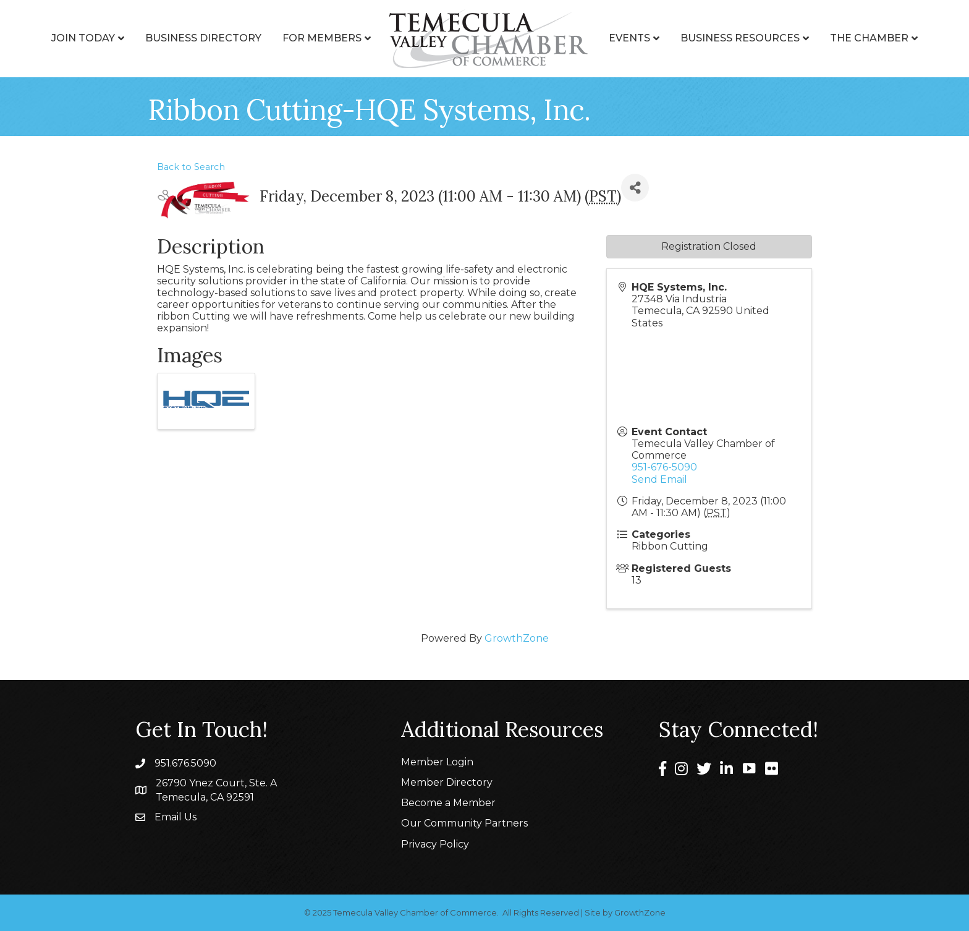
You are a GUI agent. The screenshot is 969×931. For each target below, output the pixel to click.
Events (629, 38)
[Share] (635, 188)
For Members (322, 38)
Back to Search (191, 166)
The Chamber (869, 38)
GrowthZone (517, 638)
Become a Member (448, 803)
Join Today (83, 38)
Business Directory (203, 38)
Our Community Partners (464, 823)
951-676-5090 (664, 467)
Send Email (659, 479)
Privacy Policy (435, 844)
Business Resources (740, 38)
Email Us (175, 817)
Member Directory (447, 782)
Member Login (437, 762)
